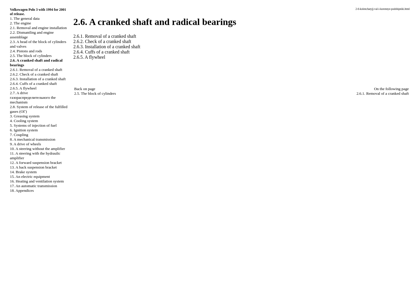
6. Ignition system (24, 130)
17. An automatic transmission (33, 186)
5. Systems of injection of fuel (33, 125)
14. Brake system (23, 172)
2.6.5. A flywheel (23, 88)
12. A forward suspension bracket (36, 162)
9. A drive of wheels (25, 144)
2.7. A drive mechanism (33, 97)
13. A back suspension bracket (33, 167)
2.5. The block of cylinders (31, 55)
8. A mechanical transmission (32, 139)
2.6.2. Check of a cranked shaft (34, 74)
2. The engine (20, 23)
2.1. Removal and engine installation (38, 28)
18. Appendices (22, 190)
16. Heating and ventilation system (37, 181)
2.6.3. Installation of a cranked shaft (38, 79)
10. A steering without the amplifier (37, 148)
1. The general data (25, 18)
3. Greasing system (25, 116)
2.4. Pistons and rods (26, 51)
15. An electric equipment (30, 176)
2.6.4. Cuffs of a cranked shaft (33, 83)
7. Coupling (19, 135)
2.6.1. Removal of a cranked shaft (36, 69)
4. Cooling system (24, 121)
